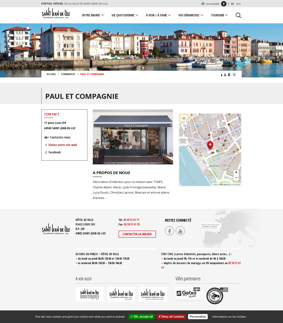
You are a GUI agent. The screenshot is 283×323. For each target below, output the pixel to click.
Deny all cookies (171, 316)
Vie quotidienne (123, 15)
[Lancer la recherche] (237, 15)
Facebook (55, 152)
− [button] (236, 178)
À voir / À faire (156, 15)
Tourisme (217, 15)
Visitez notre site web (63, 145)
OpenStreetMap (235, 184)
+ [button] (236, 172)
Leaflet (215, 184)
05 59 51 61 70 (132, 224)
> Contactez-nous (59, 137)
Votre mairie (91, 15)
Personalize (198, 316)
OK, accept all (141, 316)
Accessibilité (212, 3)
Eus (238, 3)
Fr (232, 3)
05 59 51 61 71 (131, 220)
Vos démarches (188, 15)
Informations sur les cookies (229, 316)
